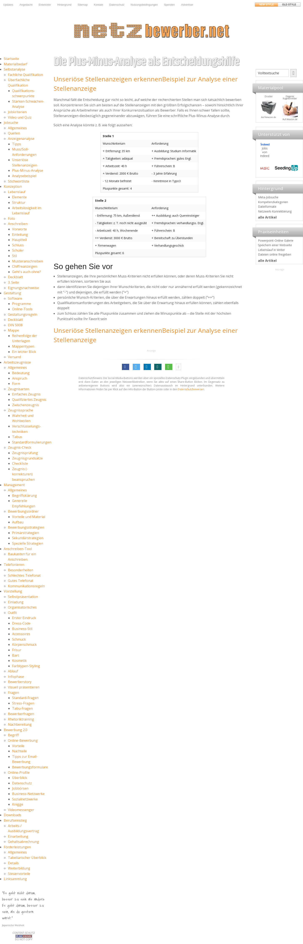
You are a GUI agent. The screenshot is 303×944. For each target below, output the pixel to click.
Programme (21, 303)
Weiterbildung (19, 868)
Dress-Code (21, 623)
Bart (15, 655)
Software (15, 298)
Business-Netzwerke (28, 793)
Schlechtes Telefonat (24, 575)
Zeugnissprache (20, 410)
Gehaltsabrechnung (23, 841)
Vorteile (18, 746)
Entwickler (45, 4)
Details (13, 863)
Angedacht (25, 4)
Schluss (18, 245)
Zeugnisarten (18, 389)
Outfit (12, 612)
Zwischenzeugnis (25, 405)
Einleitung (20, 234)
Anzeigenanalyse (21, 138)
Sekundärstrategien (27, 538)
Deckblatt (15, 277)
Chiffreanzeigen (24, 266)
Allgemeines (17, 128)
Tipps (16, 144)
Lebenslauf (16, 192)
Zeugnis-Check (19, 447)
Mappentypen (23, 346)
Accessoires (21, 634)
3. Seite (13, 282)
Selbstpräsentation (23, 596)
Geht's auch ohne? (26, 272)
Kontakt (98, 4)
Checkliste (20, 463)
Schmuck (19, 639)
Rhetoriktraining (21, 719)
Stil (14, 255)
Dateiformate (267, 207)
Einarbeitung (18, 836)
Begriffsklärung (24, 495)
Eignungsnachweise (23, 288)
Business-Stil (22, 628)
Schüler (18, 250)
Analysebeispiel (24, 176)
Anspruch (19, 378)
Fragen (13, 692)
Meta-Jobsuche (268, 197)
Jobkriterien (17, 112)
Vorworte (19, 229)
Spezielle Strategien (27, 543)
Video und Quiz (19, 117)
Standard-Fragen (25, 698)
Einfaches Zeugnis (26, 394)
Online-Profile (19, 772)
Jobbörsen (20, 788)
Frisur (16, 650)
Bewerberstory (19, 681)
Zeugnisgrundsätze (27, 458)
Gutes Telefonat (20, 580)
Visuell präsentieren (23, 687)
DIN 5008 (15, 325)
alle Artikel (267, 217)
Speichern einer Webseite (275, 245)
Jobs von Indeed (264, 152)
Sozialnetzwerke (25, 799)
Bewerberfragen (21, 714)
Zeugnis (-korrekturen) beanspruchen (23, 474)
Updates (8, 4)
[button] (125, 367)
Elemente (19, 197)
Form (16, 383)
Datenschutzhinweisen (191, 389)
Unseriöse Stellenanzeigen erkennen (108, 79)
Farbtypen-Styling (26, 666)
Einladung (16, 602)
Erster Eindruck (24, 618)
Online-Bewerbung (23, 740)
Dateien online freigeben (274, 254)
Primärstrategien (25, 532)
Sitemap (83, 4)
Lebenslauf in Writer (271, 250)
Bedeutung (21, 373)
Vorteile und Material (28, 516)
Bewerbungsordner (23, 511)
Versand (14, 357)
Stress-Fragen (23, 703)
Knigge (17, 804)
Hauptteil (19, 239)
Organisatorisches (22, 607)
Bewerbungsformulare (30, 767)
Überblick (19, 777)
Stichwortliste (18, 181)
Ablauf (13, 671)
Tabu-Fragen (22, 708)
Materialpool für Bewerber (261, 119)
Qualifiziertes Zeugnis (29, 399)
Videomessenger (21, 809)
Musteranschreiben (27, 261)
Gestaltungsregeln (22, 314)
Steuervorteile (19, 873)
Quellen (14, 133)
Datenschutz (116, 4)
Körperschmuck (24, 644)
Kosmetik (19, 660)
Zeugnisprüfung (25, 453)
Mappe (13, 330)
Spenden (169, 4)
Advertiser (187, 4)
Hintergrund (64, 4)
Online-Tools (22, 309)
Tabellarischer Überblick (27, 857)
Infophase (16, 676)
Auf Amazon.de (282, 117)
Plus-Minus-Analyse (27, 170)
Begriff (13, 735)
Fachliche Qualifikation (25, 74)
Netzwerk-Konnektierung (275, 211)
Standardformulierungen (31, 442)
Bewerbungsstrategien (26, 527)
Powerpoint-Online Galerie (275, 240)
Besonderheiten (20, 570)
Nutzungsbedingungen (144, 4)
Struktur (18, 202)
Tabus (17, 437)
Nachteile (19, 751)
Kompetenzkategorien (273, 202)
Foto (11, 218)
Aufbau (18, 522)
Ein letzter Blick (24, 351)
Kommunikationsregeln (26, 586)
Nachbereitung (20, 724)
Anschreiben (18, 223)
